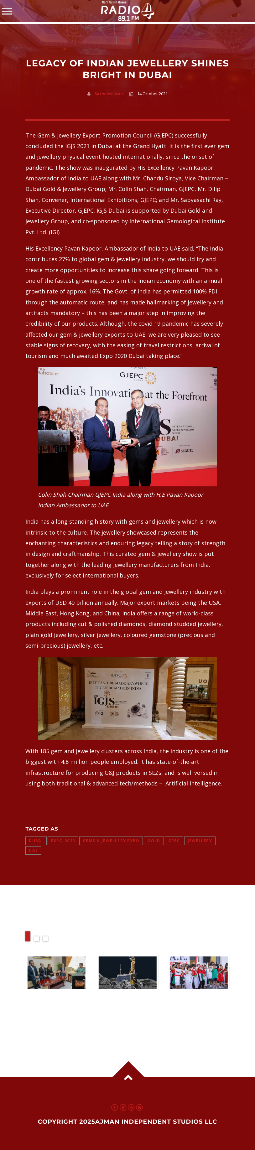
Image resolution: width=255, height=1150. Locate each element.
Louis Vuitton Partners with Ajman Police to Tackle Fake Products (51, 1011)
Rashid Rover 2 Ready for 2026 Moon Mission (120, 1005)
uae (33, 850)
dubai (36, 840)
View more (56, 973)
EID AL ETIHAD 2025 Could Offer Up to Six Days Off (198, 1005)
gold (153, 840)
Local (127, 40)
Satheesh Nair (109, 93)
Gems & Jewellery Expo (111, 840)
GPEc (174, 840)
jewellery (200, 840)
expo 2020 (63, 840)
